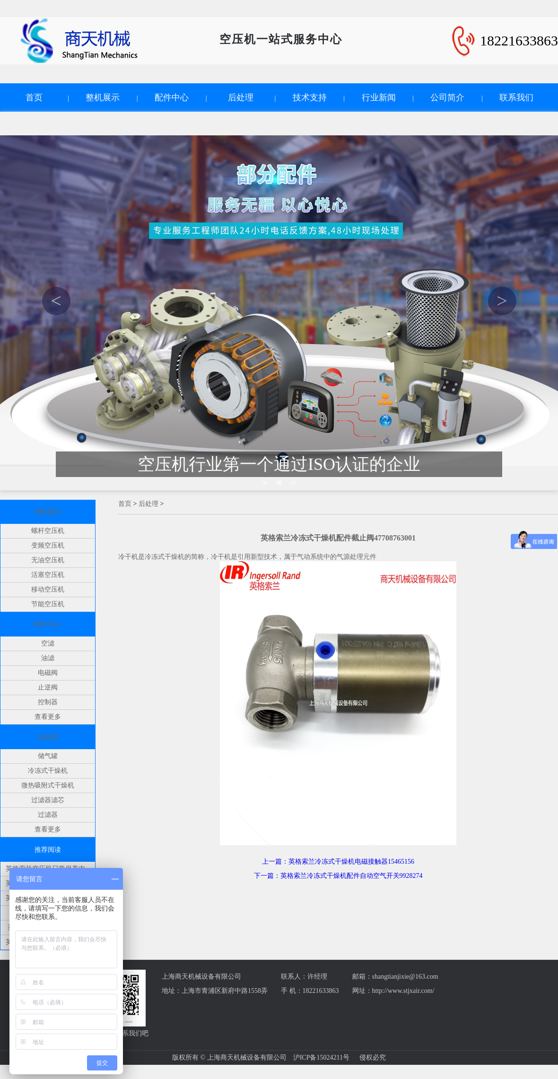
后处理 (240, 97)
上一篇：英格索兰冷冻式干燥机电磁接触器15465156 (338, 861)
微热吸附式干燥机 (47, 785)
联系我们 (516, 97)
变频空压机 (47, 545)
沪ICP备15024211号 (321, 1057)
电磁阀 (48, 672)
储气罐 (48, 756)
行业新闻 (379, 97)
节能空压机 (47, 604)
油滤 (47, 658)
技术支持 (310, 97)
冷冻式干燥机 (48, 770)
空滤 (47, 643)
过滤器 (48, 814)
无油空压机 (47, 560)
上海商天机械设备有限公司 (201, 976)
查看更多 (48, 716)
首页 (34, 97)
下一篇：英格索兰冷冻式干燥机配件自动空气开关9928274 (338, 875)
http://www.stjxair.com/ (403, 990)
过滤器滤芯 (47, 800)
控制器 (48, 702)
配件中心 (172, 97)
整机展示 (103, 97)
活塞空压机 (47, 574)
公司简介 (447, 97)
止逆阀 (48, 687)
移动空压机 (47, 589)
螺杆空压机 (47, 530)
